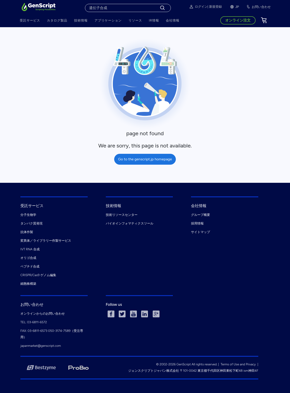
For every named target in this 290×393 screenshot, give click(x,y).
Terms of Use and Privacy (238, 364)
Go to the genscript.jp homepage (145, 159)
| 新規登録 (215, 7)
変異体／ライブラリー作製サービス (45, 241)
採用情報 (197, 223)
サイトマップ (200, 232)
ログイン (198, 7)
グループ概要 (200, 215)
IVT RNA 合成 (30, 249)
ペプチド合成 (29, 266)
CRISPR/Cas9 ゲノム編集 (38, 275)
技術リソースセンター (122, 215)
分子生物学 (28, 215)
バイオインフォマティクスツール (129, 223)
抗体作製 (26, 232)
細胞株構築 (28, 284)
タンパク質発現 (31, 223)
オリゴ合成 (28, 258)
